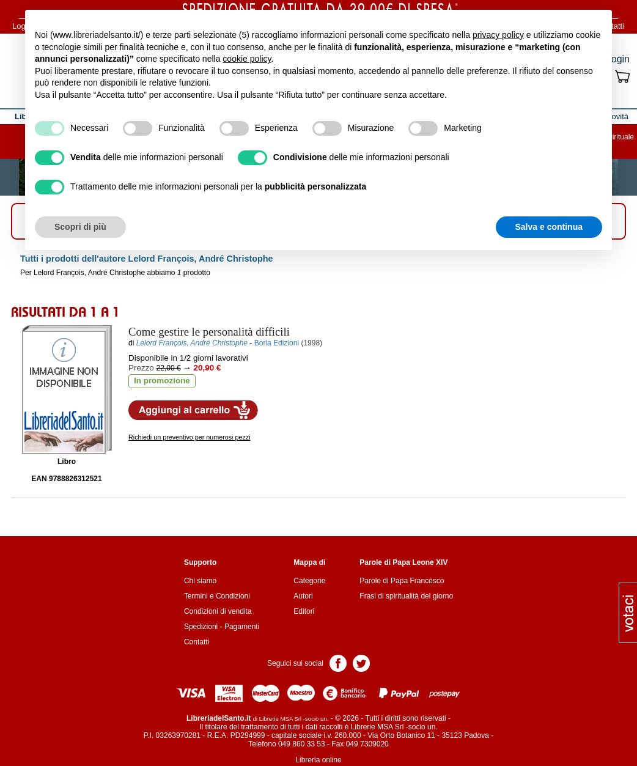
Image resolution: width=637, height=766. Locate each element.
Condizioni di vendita (218, 611)
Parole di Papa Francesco (401, 580)
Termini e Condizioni (217, 596)
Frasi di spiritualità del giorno (406, 596)
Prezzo (141, 367)
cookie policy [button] (247, 59)
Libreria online (318, 760)
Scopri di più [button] (80, 227)
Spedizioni (201, 626)
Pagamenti (241, 626)
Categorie (309, 580)
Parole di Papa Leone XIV (403, 562)
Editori (303, 611)
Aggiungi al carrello (193, 410)
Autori (302, 596)
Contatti (196, 642)
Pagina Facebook (338, 662)
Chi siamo (200, 580)
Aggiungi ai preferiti (331, 409)
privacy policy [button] (498, 35)
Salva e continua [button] (549, 227)
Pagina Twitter (361, 662)
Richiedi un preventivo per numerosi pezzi (189, 437)
